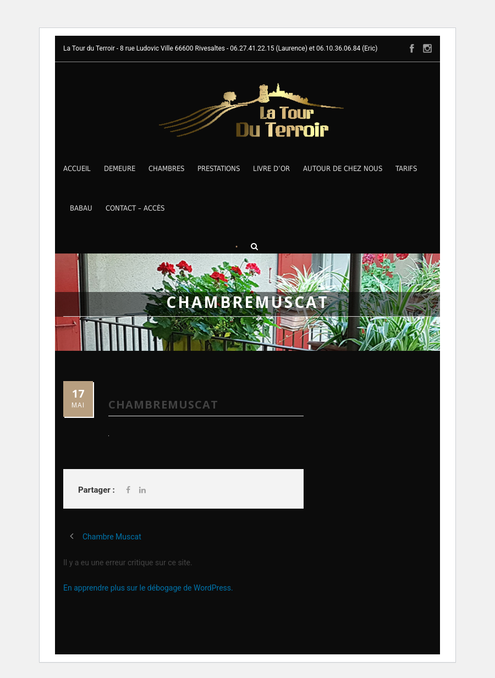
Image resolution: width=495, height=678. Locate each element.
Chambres (166, 168)
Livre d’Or (271, 168)
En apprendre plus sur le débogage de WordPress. (148, 587)
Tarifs (406, 168)
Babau (81, 208)
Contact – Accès (135, 208)
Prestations (218, 168)
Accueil (77, 168)
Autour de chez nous (342, 168)
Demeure (119, 168)
